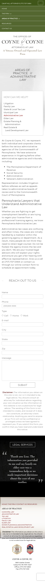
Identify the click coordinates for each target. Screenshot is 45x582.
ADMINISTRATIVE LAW (10, 514)
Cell (5, 315)
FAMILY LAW (6, 520)
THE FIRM (6, 13)
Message (6, 357)
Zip (3, 348)
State (5, 339)
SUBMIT (22, 385)
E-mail (5, 320)
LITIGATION (6, 518)
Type (4, 311)
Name (5, 292)
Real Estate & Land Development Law (16, 129)
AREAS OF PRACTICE (10, 18)
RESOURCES (6, 23)
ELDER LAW (6, 522)
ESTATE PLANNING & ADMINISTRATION (17, 525)
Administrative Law (13, 115)
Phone (5, 301)
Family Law (9, 106)
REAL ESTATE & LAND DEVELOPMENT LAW (18, 527)
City (4, 329)
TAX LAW (5, 516)
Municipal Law (11, 112)
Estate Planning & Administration (12, 123)
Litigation (8, 103)
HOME (4, 8)
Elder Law (8, 118)
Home (14, 315)
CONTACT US (7, 28)
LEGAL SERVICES (22, 445)
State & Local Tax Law (14, 109)
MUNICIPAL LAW (8, 512)
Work (24, 315)
